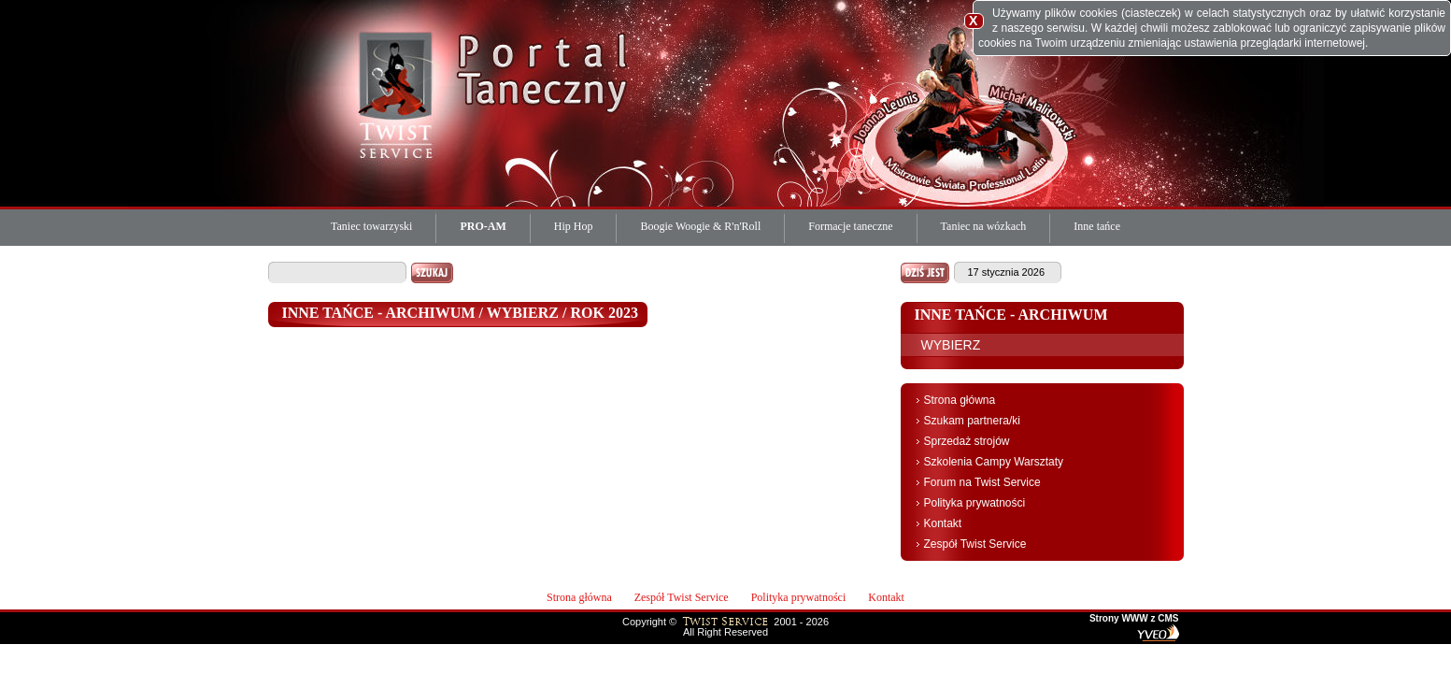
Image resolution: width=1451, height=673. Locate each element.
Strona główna (960, 400)
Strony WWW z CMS (1134, 618)
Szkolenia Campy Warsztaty (994, 461)
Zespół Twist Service (975, 544)
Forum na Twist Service (982, 482)
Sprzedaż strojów (967, 441)
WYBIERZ (951, 344)
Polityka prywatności (975, 502)
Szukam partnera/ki (972, 420)
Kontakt (943, 523)
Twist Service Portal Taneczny (399, 93)
